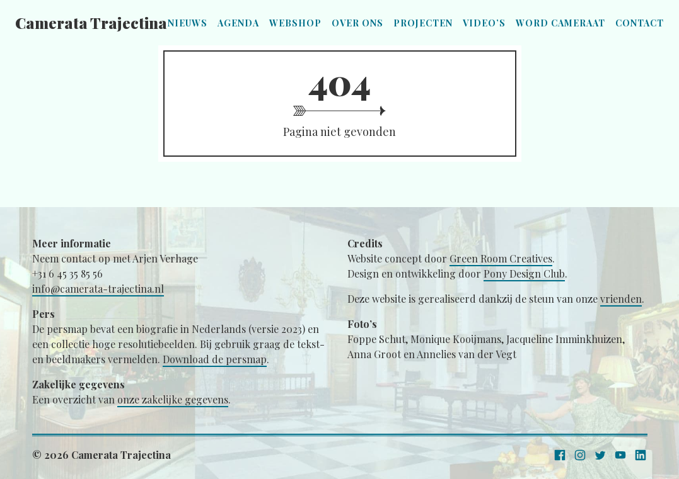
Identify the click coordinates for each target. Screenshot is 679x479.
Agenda (238, 23)
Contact (639, 23)
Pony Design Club (524, 273)
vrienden (621, 298)
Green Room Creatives (501, 258)
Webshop (295, 23)
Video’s (484, 23)
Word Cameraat (560, 23)
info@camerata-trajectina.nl (98, 288)
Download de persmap (215, 359)
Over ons (357, 23)
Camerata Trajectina (91, 23)
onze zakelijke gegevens (172, 399)
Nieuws (187, 23)
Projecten (423, 23)
